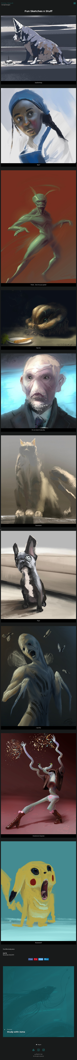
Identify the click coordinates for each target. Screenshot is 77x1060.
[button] (38, 1044)
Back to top (38, 1054)
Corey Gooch (7, 3)
